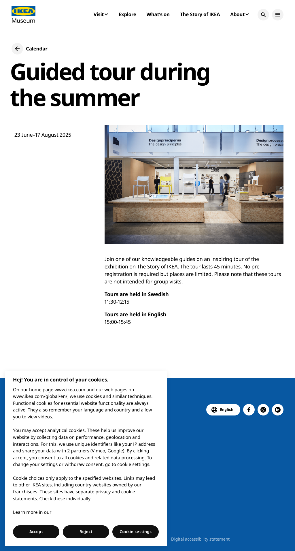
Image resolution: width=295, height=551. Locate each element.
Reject (86, 531)
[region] (86, 458)
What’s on (158, 14)
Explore (127, 14)
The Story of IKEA (200, 14)
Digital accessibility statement (200, 539)
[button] (263, 14)
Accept (36, 531)
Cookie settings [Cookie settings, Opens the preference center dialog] (136, 531)
